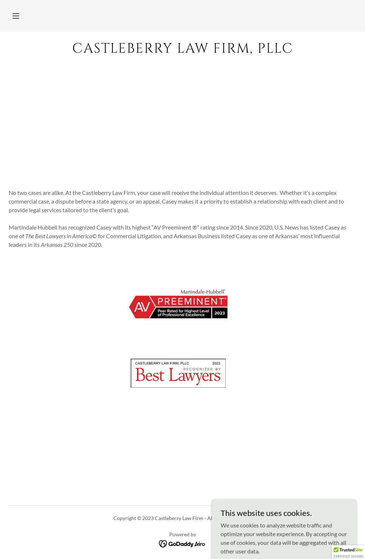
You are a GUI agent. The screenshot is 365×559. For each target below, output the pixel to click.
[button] (16, 16)
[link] (182, 50)
